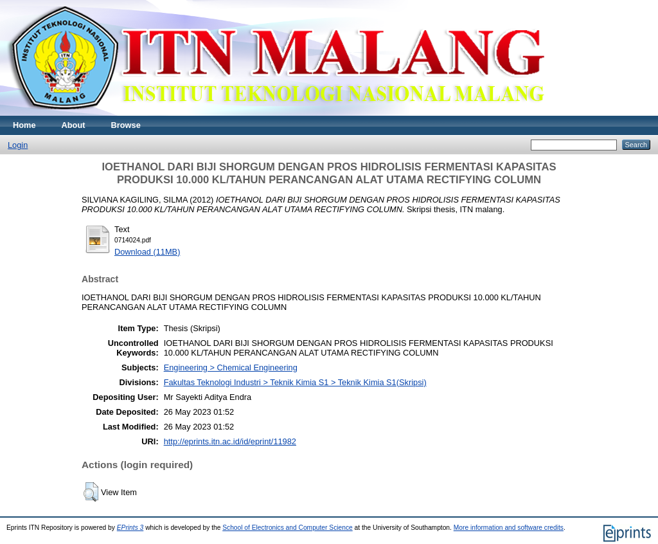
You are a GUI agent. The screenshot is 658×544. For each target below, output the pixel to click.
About (73, 125)
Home (24, 125)
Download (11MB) (147, 252)
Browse (126, 125)
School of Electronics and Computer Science (287, 527)
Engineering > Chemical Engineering (231, 367)
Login (18, 145)
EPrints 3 (130, 527)
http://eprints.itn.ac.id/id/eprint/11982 (230, 441)
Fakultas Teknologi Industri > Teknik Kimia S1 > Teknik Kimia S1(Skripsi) (295, 382)
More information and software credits (509, 527)
